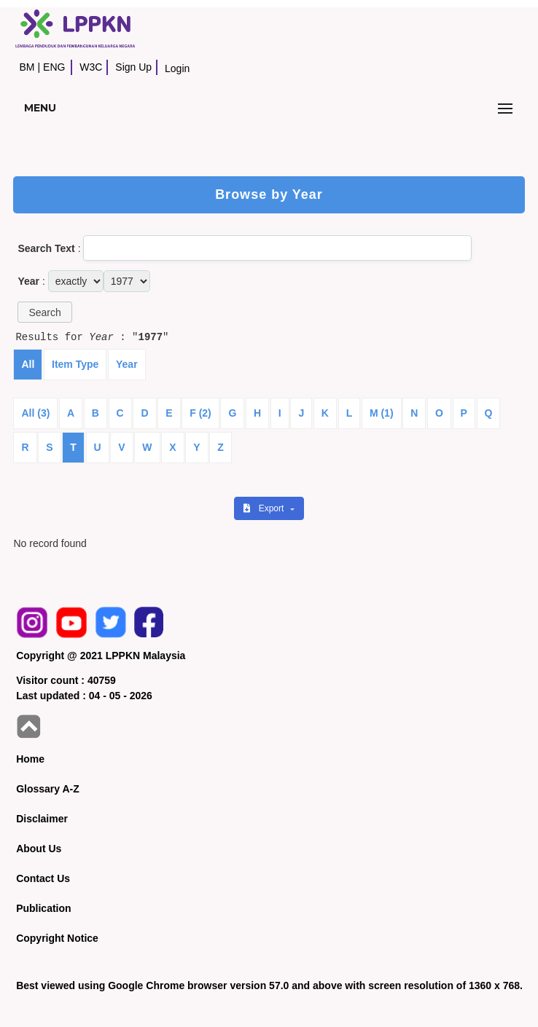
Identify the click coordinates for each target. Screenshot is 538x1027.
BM (26, 67)
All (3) (35, 413)
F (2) (200, 413)
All (27, 364)
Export (264, 508)
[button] (44, 312)
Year (127, 364)
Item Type (75, 364)
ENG (54, 67)
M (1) (382, 413)
